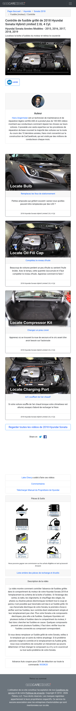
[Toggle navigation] (70, 3)
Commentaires (38, 484)
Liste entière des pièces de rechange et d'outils (38, 573)
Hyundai (27, 11)
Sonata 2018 (39, 11)
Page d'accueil (14, 11)
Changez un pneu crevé (38, 330)
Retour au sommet (38, 678)
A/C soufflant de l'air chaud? (38, 397)
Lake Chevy (27, 477)
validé (12, 82)
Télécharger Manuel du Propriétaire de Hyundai (38, 490)
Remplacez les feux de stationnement (38, 193)
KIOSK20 (44, 664)
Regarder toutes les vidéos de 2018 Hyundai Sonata (38, 427)
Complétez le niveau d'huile (38, 260)
